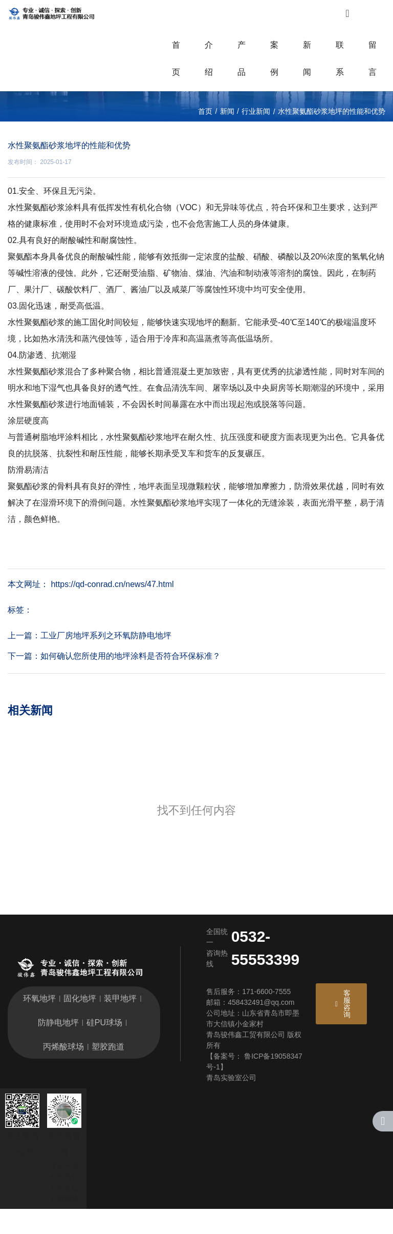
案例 (274, 66)
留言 (372, 66)
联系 (340, 66)
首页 (176, 66)
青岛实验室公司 (231, 1103)
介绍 (209, 66)
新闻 (307, 66)
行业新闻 (256, 139)
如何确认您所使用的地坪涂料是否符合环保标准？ (130, 681)
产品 (241, 66)
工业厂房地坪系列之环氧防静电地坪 (105, 661)
